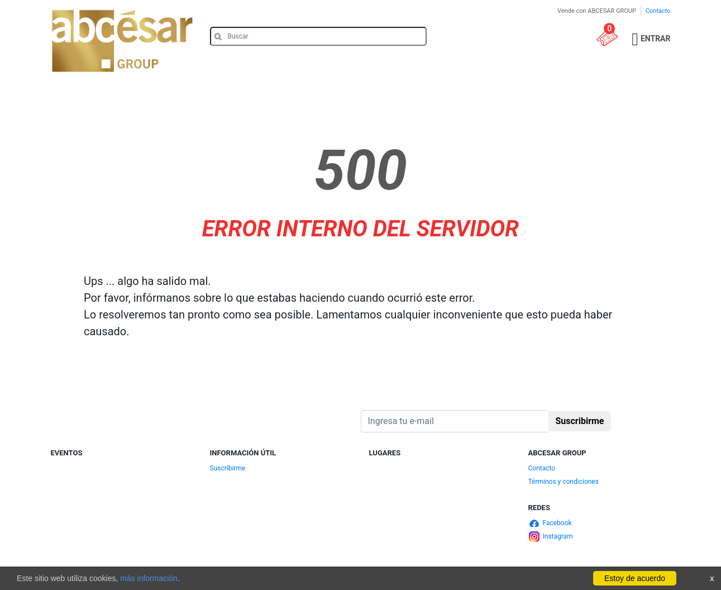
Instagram (558, 536)
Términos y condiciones (563, 482)
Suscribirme (228, 468)
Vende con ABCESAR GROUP (596, 11)
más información (149, 578)
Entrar (656, 38)
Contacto (658, 11)
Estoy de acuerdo (634, 578)
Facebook (557, 523)
